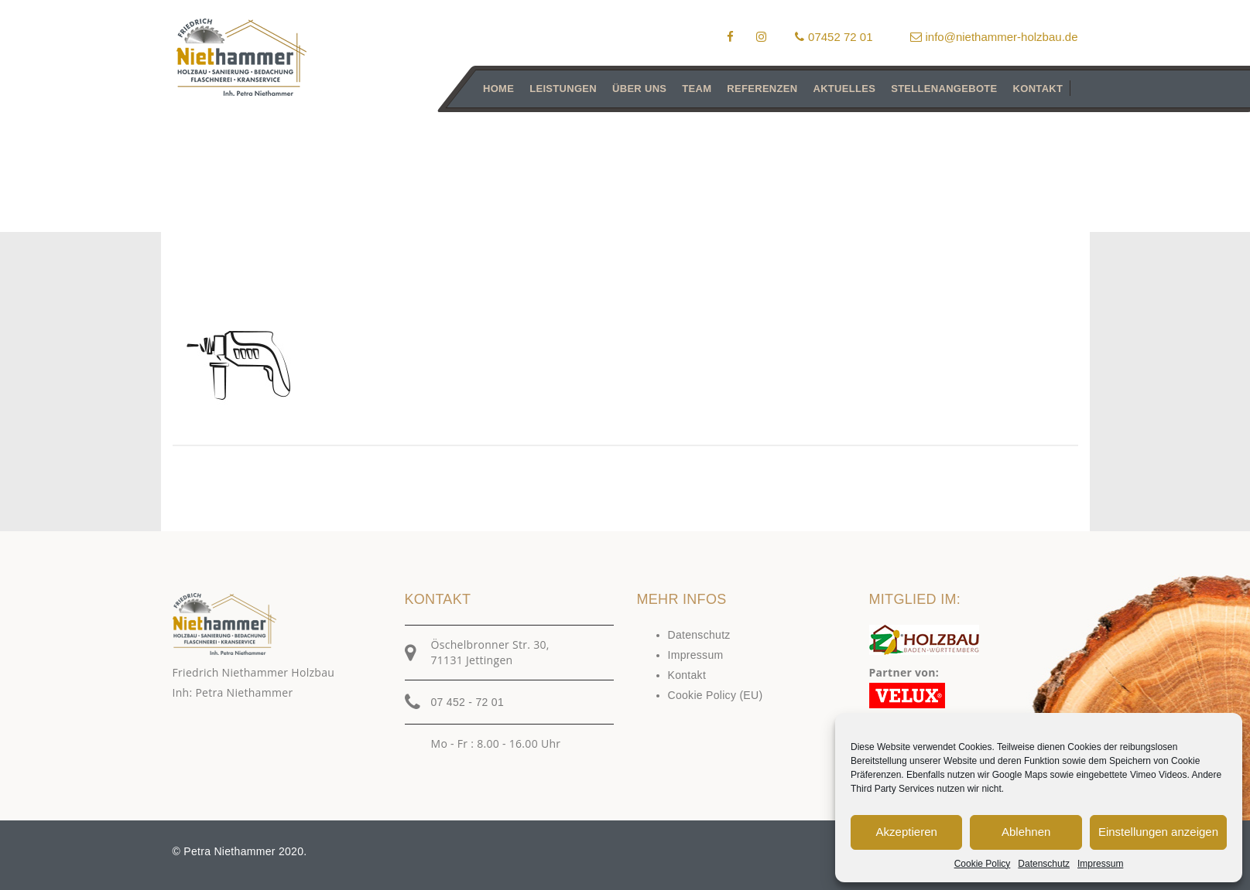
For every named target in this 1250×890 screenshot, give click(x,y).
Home (498, 88)
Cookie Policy (982, 863)
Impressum (1100, 863)
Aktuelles (844, 88)
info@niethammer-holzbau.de (994, 36)
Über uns (639, 88)
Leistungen (563, 88)
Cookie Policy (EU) (715, 695)
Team (696, 88)
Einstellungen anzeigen (1158, 831)
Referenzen (762, 88)
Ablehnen (1026, 831)
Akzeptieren (906, 831)
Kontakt (1037, 88)
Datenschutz (1044, 863)
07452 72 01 (833, 36)
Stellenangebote (944, 88)
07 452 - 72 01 (468, 702)
